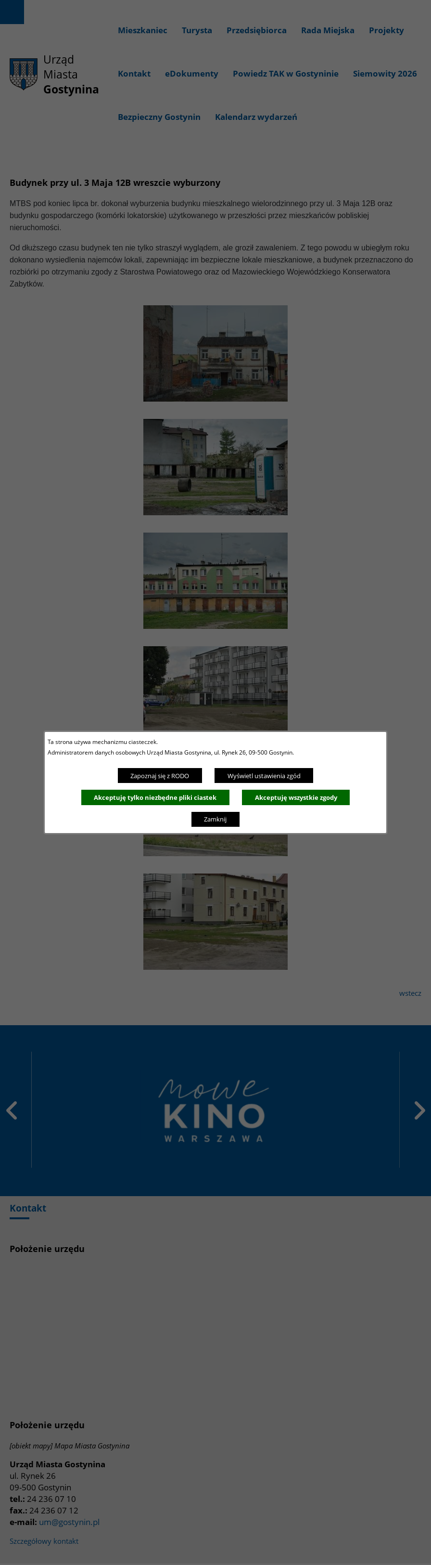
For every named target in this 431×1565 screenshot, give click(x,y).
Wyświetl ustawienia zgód (264, 775)
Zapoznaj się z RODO (159, 775)
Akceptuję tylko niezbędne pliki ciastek (155, 797)
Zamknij (215, 819)
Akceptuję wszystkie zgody (296, 797)
